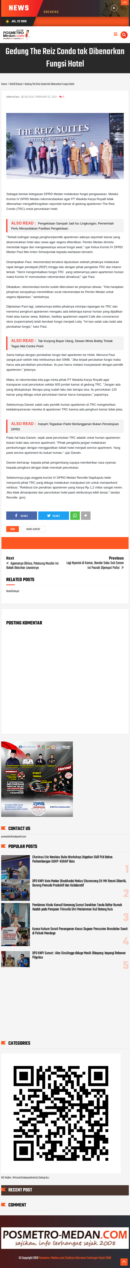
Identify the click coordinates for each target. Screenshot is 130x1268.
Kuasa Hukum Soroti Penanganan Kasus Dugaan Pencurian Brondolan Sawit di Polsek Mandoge (80, 931)
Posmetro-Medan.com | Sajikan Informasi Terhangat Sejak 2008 (75, 1258)
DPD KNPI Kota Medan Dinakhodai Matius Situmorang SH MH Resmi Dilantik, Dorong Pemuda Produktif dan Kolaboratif (79, 883)
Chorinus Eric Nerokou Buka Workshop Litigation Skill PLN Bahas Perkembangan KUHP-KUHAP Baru (72, 859)
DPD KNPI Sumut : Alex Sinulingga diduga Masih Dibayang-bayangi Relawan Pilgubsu (79, 955)
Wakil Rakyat (33, 529)
